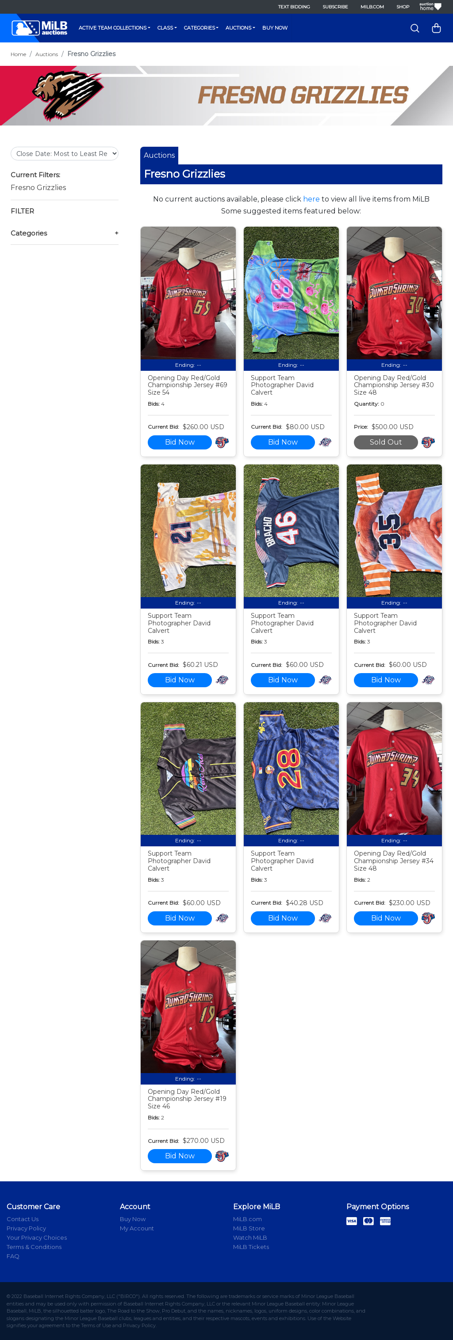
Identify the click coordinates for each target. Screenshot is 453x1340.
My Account (137, 1228)
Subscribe (335, 7)
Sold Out (386, 442)
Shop (402, 7)
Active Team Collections (112, 28)
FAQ (13, 1256)
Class (165, 28)
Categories (199, 28)
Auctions (238, 28)
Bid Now (180, 442)
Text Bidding (294, 7)
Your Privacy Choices (37, 1237)
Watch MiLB (250, 1237)
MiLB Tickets (251, 1246)
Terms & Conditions (34, 1246)
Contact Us (22, 1218)
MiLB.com (372, 7)
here (311, 199)
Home (18, 54)
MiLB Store (249, 1228)
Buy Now (275, 28)
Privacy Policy (26, 1228)
